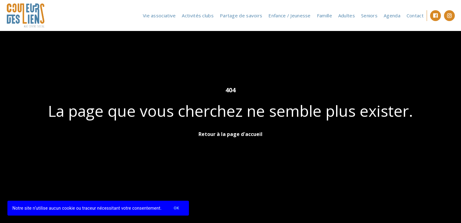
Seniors (369, 15)
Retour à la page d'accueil (230, 134)
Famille (324, 15)
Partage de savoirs (241, 15)
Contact (415, 15)
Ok (176, 208)
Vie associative (159, 15)
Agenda (392, 15)
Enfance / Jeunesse (289, 15)
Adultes (346, 15)
